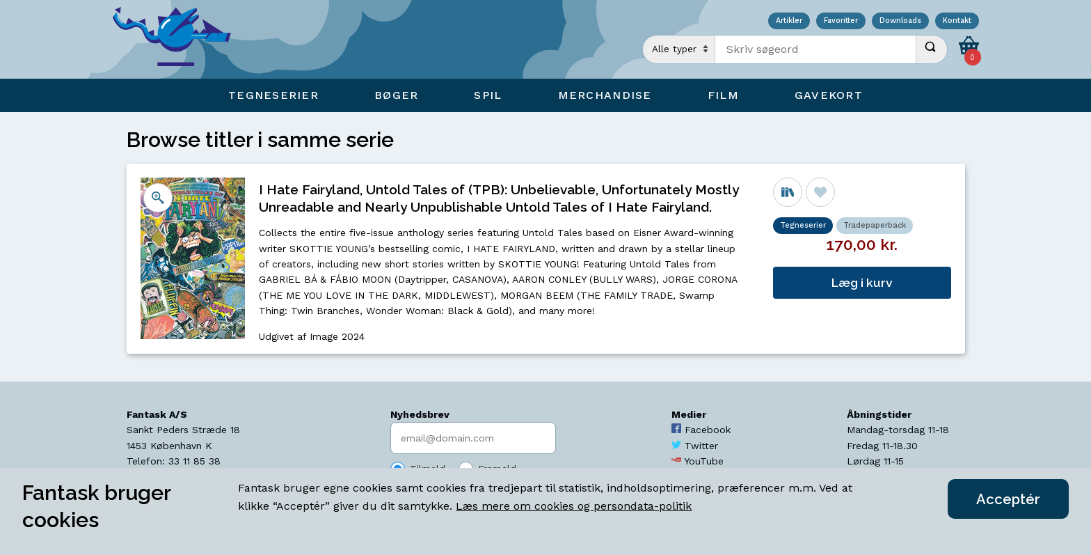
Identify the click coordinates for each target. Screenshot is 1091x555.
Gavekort (829, 95)
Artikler (789, 21)
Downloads (900, 21)
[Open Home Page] (179, 39)
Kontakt (957, 21)
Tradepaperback (874, 225)
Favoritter (841, 21)
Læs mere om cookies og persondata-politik (574, 506)
